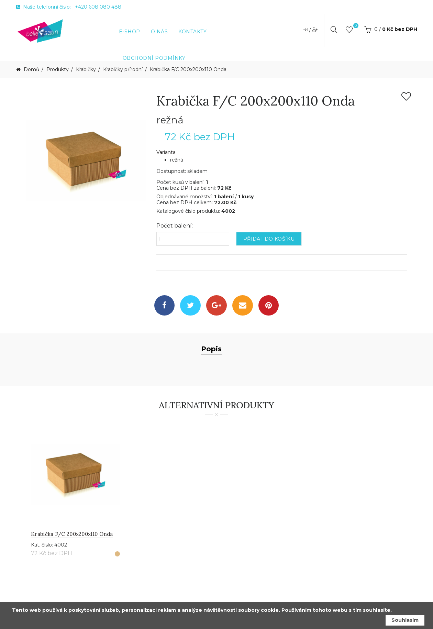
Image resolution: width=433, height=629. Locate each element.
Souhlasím (405, 620)
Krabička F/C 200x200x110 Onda (188, 70)
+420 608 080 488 (98, 7)
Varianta (166, 152)
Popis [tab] (211, 349)
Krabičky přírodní (123, 70)
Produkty (57, 70)
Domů (30, 70)
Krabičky (86, 70)
